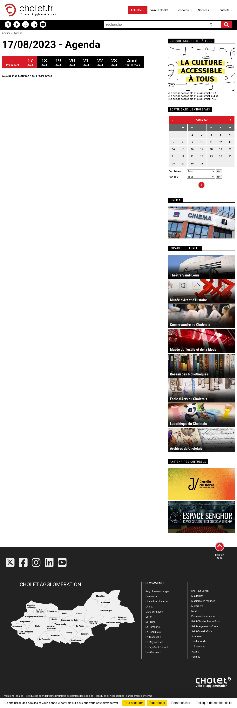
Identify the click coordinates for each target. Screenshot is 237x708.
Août (30, 62)
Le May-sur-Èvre (154, 642)
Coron (149, 616)
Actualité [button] (138, 10)
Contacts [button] (225, 10)
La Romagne (153, 626)
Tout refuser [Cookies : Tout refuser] (157, 702)
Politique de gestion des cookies (74, 695)
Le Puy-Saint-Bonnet (157, 647)
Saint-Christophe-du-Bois (205, 621)
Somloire (196, 636)
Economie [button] (184, 10)
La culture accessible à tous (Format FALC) (193, 98)
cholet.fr (36, 8)
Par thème (174, 171)
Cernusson (152, 596)
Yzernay (195, 656)
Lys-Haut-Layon (200, 590)
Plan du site (101, 695)
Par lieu (173, 176)
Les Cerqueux (153, 652)
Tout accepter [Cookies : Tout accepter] (133, 702)
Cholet (149, 606)
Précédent (12, 62)
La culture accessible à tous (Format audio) (193, 95)
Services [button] (205, 10)
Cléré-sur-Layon (154, 611)
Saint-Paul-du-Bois (201, 631)
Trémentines (198, 646)
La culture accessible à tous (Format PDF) (192, 93)
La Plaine (150, 621)
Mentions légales (13, 695)
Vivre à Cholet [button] (160, 10)
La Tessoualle (153, 637)
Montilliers (197, 606)
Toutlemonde (198, 641)
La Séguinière (153, 631)
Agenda (17, 33)
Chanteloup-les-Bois (157, 601)
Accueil (6, 33)
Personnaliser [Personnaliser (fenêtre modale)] (180, 702)
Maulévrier (197, 595)
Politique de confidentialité (40, 695)
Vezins (195, 651)
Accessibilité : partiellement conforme (131, 695)
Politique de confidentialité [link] (214, 702)
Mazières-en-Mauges (203, 600)
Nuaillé (195, 611)
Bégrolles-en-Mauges (158, 591)
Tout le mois (132, 62)
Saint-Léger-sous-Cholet (205, 626)
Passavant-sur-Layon (203, 616)
